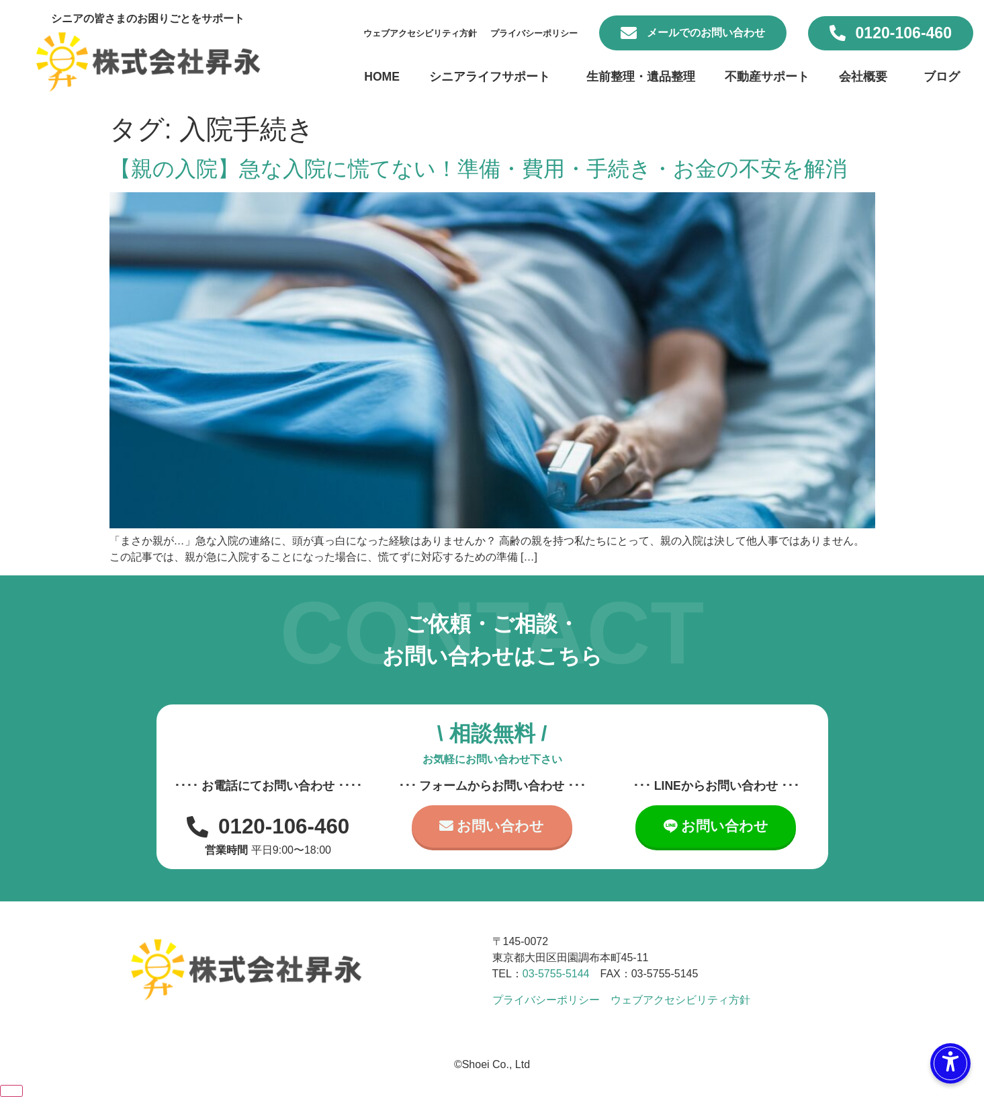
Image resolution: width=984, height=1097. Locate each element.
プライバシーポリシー (534, 33)
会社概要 (866, 76)
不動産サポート (767, 76)
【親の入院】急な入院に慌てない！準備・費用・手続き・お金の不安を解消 (478, 169)
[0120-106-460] (838, 33)
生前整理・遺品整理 (640, 76)
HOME (382, 76)
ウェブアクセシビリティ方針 (420, 33)
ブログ (942, 76)
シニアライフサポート (493, 76)
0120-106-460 (904, 33)
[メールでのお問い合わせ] (629, 33)
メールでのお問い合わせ (706, 32)
